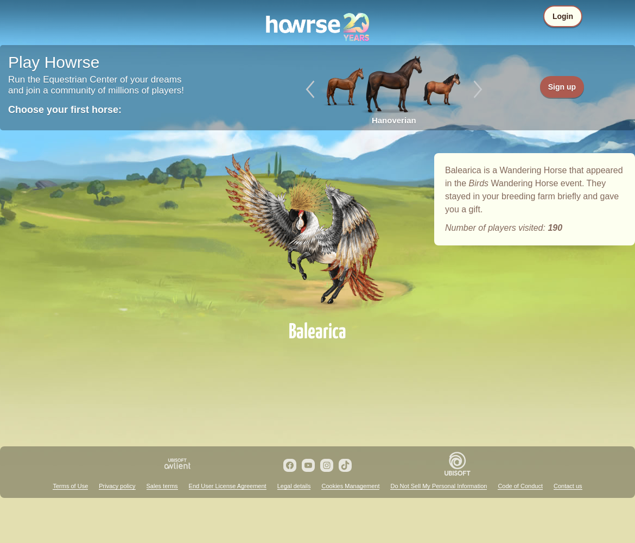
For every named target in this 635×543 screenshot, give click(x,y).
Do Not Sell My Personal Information (438, 486)
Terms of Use (70, 486)
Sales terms (162, 486)
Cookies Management (350, 486)
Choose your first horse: (65, 109)
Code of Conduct (520, 486)
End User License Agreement (227, 486)
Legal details (294, 486)
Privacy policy (117, 486)
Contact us (568, 486)
